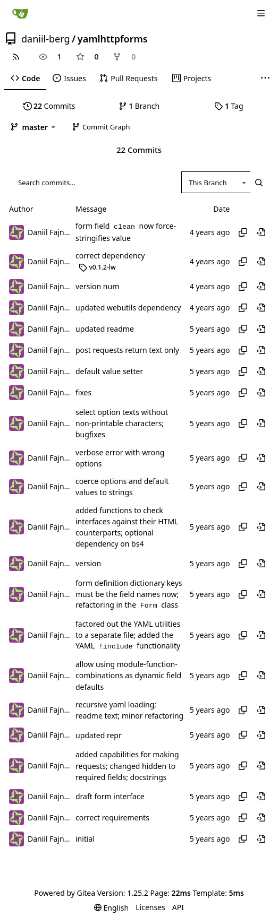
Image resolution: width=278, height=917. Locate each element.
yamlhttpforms (113, 38)
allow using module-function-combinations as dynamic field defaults (128, 675)
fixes (83, 392)
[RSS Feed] (16, 57)
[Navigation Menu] (262, 13)
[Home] (20, 13)
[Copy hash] (243, 232)
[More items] (265, 78)
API (178, 907)
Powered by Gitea (64, 893)
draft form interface (110, 797)
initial (85, 839)
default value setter (109, 371)
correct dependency (110, 256)
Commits (49, 106)
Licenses (150, 907)
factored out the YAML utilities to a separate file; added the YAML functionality (127, 635)
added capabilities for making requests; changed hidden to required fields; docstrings (127, 766)
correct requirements (112, 818)
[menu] (111, 908)
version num (97, 286)
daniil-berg (45, 38)
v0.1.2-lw (97, 267)
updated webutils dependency (128, 307)
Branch (139, 106)
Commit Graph (101, 127)
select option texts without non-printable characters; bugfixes (121, 423)
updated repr (98, 735)
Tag (228, 106)
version (88, 563)
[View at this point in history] (261, 232)
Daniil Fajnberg (49, 232)
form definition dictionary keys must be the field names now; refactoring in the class (128, 594)
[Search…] (258, 182)
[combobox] (215, 182)
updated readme (104, 329)
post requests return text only (127, 350)
